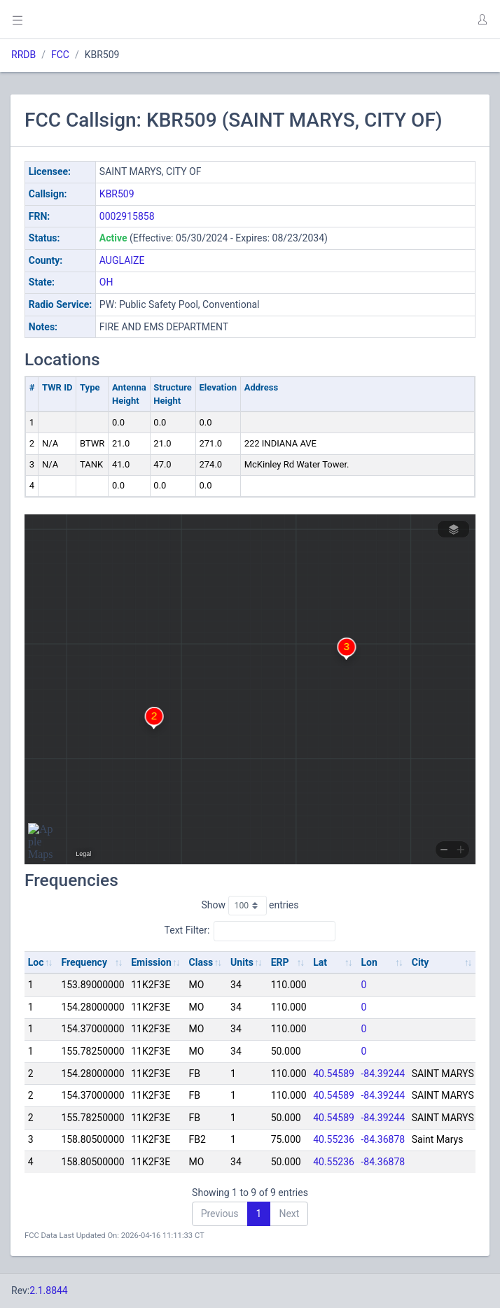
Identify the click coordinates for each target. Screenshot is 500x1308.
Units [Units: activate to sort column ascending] (242, 962)
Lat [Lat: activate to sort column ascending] (320, 962)
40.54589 (333, 1073)
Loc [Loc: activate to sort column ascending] (36, 962)
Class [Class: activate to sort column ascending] (201, 962)
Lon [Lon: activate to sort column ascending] (369, 962)
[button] (482, 19)
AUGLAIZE (122, 260)
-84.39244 (383, 1073)
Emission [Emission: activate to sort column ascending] (151, 962)
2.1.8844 (48, 1290)
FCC (60, 54)
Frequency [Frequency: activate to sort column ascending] (84, 962)
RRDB (23, 54)
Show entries (249, 905)
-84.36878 (383, 1139)
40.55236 (333, 1139)
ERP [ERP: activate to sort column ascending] (280, 962)
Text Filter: (250, 931)
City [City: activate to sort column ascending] (420, 962)
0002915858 (127, 216)
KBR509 (116, 193)
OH (106, 282)
